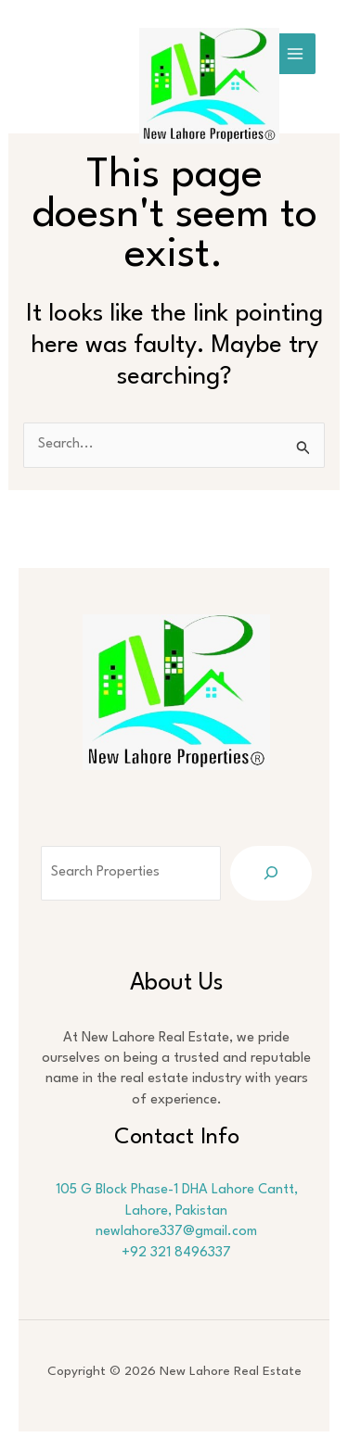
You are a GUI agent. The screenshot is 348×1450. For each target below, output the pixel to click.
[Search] (271, 873)
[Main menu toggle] (295, 53)
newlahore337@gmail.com (176, 1232)
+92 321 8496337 (176, 1253)
